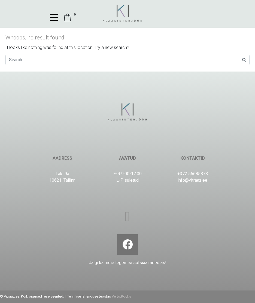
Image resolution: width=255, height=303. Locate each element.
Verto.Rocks (121, 296)
